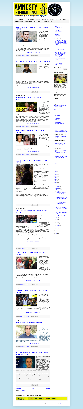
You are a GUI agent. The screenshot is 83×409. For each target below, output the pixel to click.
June (57, 219)
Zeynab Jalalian (57, 35)
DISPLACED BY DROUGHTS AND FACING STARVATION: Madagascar (60, 50)
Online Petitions (63, 19)
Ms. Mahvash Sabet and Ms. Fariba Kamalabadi (60, 27)
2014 (56, 233)
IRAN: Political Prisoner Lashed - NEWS (29, 322)
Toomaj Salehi (57, 119)
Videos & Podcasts (54, 19)
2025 (56, 173)
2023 (56, 176)
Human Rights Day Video (59, 157)
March (57, 223)
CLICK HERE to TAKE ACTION (33, 52)
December (58, 185)
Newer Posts (18, 388)
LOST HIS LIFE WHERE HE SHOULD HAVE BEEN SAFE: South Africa (60, 58)
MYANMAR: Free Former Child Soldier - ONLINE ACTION (61, 210)
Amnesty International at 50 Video (61, 156)
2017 (56, 228)
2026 (56, 171)
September (58, 189)
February (57, 225)
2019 (56, 182)
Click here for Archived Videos (60, 158)
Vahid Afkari (57, 34)
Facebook (61, 108)
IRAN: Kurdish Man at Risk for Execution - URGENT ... (61, 193)
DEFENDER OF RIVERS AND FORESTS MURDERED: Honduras (60, 47)
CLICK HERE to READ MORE (33, 280)
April (57, 222)
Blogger (60, 403)
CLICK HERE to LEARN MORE (33, 123)
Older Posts (48, 388)
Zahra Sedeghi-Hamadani (59, 123)
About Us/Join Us (22, 19)
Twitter (55, 109)
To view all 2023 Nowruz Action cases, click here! (60, 125)
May (57, 220)
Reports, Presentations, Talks (42, 19)
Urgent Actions (31, 19)
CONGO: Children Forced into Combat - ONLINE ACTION (61, 203)
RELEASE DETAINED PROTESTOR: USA (59, 64)
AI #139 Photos (37, 21)
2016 (56, 230)
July (57, 217)
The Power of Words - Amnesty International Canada (60, 154)
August (57, 191)
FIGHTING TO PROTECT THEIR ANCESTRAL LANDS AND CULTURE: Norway (61, 55)
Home (16, 19)
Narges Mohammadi (58, 31)
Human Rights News (19, 21)
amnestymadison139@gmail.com (60, 105)
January (57, 226)
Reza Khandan (57, 30)
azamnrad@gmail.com (58, 106)
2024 (56, 174)
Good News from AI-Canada (60, 143)
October (57, 188)
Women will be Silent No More (60, 152)
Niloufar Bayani (57, 118)
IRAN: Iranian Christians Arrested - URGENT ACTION (61, 200)
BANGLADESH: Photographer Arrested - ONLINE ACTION (61, 205)
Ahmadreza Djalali (58, 122)
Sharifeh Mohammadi (58, 33)
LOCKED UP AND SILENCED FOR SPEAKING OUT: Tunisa (60, 62)
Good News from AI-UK (59, 144)
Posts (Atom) (23, 390)
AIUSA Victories (57, 142)
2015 (56, 231)
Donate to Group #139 (47, 21)
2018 (56, 183)
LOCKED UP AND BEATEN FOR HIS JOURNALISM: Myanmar (61, 53)
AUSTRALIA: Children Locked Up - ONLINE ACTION (33, 61)
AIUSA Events (57, 163)
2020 (56, 180)
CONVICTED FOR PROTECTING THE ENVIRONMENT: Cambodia (61, 41)
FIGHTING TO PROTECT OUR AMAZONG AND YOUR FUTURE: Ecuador (61, 43)
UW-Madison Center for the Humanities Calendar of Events (60, 165)
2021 (56, 179)
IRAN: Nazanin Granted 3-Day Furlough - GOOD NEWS (61, 198)
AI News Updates (28, 21)
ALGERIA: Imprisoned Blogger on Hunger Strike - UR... (61, 215)
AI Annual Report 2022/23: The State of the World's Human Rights (61, 131)
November (58, 186)
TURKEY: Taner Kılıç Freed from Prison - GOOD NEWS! (61, 208)
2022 (56, 177)
